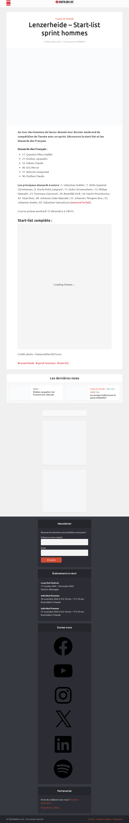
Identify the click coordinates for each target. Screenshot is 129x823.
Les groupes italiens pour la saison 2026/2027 (103, 396)
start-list (64, 363)
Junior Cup (94, 392)
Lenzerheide (26, 363)
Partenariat (118, 819)
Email (43, 548)
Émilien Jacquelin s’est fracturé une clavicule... (44, 393)
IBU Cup (110, 389)
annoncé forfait (80, 202)
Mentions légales (103, 819)
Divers (36, 389)
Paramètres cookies (50, 807)
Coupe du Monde (64, 18)
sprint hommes (46, 363)
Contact (91, 819)
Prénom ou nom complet (51, 537)
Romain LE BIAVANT (76, 41)
